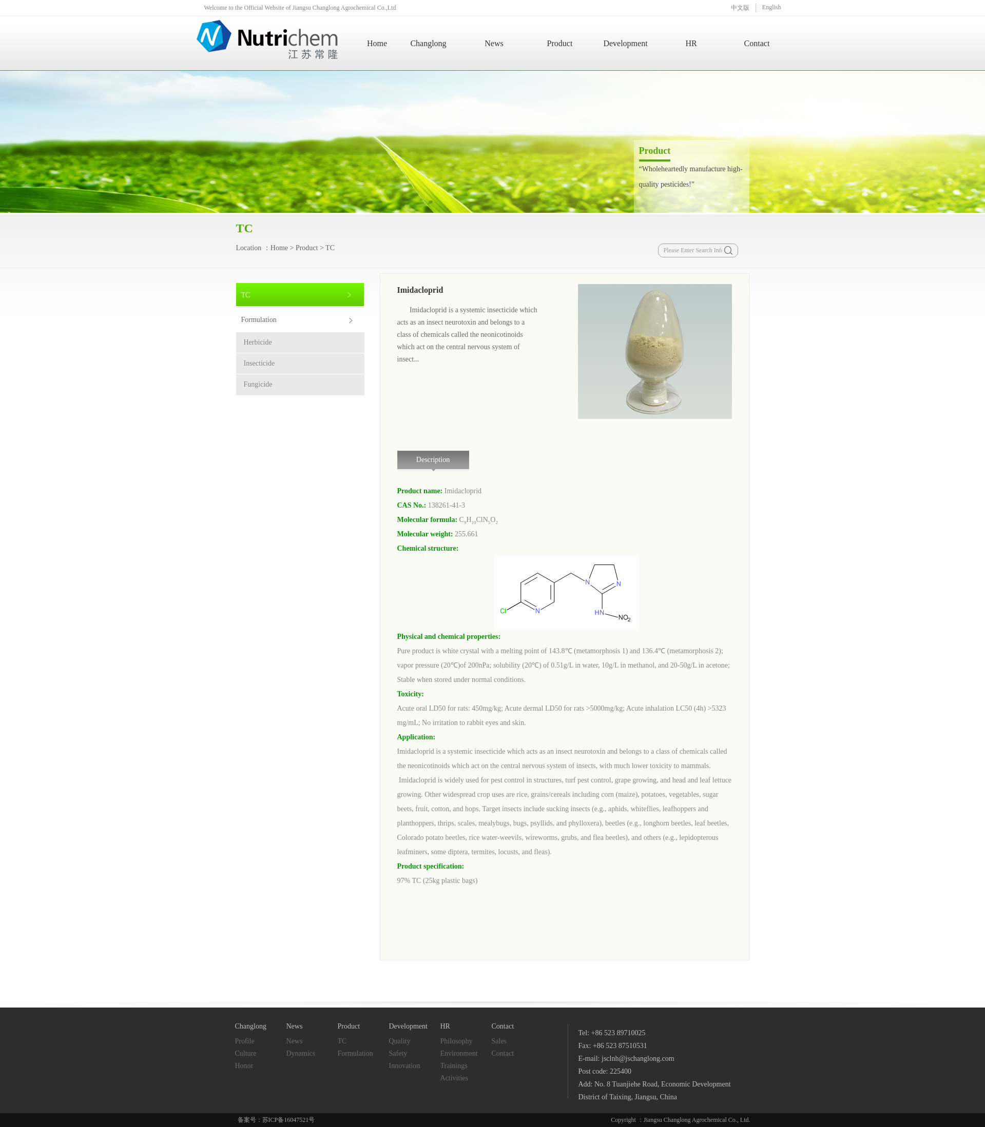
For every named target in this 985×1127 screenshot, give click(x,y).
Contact (757, 43)
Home (377, 43)
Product (560, 43)
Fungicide (258, 384)
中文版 (740, 7)
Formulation (259, 320)
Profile (245, 1041)
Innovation (404, 1066)
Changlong (428, 43)
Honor (244, 1066)
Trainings (454, 1066)
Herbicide (258, 342)
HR (691, 43)
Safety (398, 1053)
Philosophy (456, 1041)
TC (330, 248)
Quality (400, 1041)
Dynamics (301, 1053)
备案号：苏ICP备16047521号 (276, 1119)
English (771, 7)
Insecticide (259, 363)
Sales (499, 1041)
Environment (459, 1053)
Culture (246, 1053)
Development (625, 43)
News (494, 43)
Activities (454, 1078)
